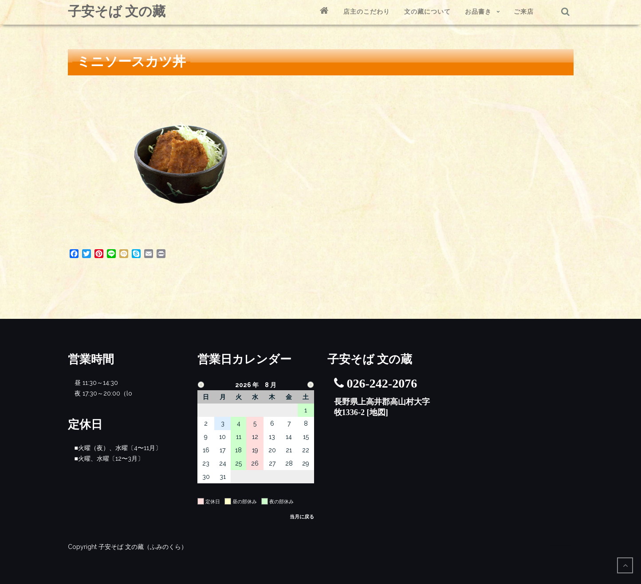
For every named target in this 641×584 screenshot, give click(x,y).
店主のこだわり (366, 11)
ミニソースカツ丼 (131, 61)
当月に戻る (302, 516)
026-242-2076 (382, 383)
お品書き (478, 11)
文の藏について (427, 11)
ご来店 (524, 11)
